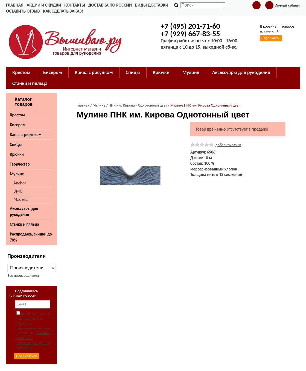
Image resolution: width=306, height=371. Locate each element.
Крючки (17, 154)
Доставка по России (110, 5)
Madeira (20, 199)
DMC (17, 191)
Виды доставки (151, 5)
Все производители (23, 275)
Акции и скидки (44, 5)
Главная (14, 5)
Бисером (17, 124)
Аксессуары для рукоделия (24, 211)
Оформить (271, 38)
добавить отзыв (228, 145)
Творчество (20, 164)
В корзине (277, 26)
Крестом (17, 115)
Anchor (19, 182)
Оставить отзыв (23, 11)
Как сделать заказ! (63, 11)
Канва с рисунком (26, 134)
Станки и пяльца (24, 224)
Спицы (16, 144)
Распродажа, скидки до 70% (31, 237)
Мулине (17, 174)
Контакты (74, 5)
